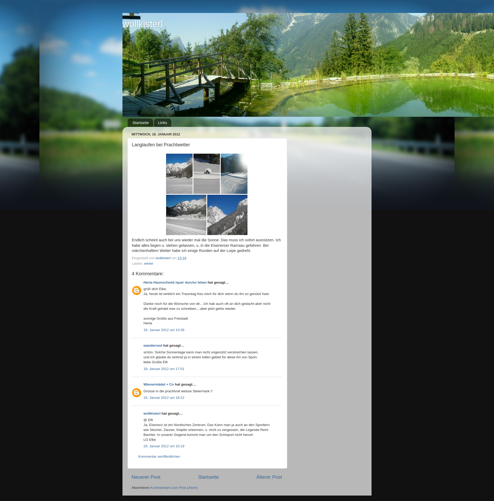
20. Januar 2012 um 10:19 (163, 446)
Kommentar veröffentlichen (159, 456)
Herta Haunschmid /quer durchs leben (175, 282)
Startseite (141, 122)
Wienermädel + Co (158, 384)
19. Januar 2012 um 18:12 (163, 398)
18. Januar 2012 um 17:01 (163, 369)
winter (148, 263)
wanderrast (152, 345)
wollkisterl (142, 24)
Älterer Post (269, 477)
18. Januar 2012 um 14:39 (163, 330)
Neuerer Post (146, 477)
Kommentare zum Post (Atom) (174, 488)
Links (162, 122)
